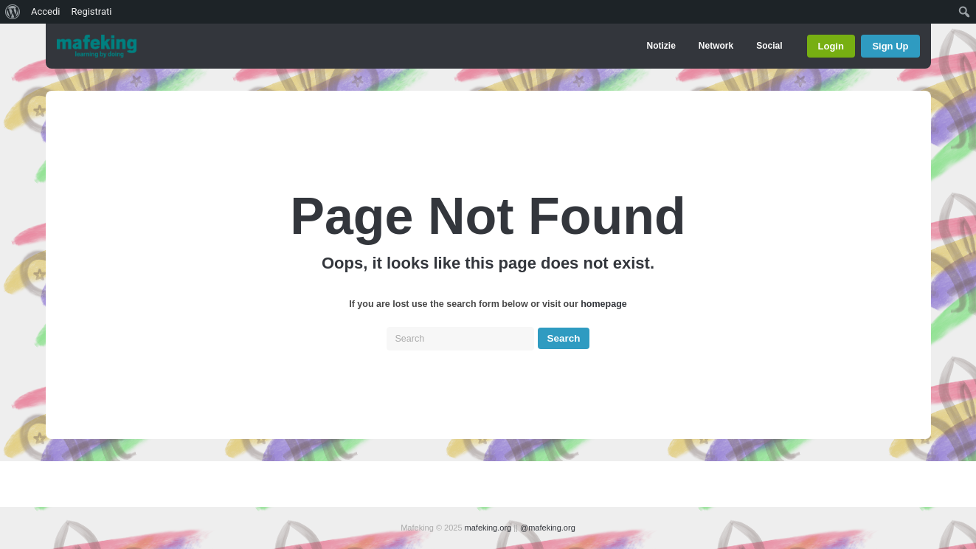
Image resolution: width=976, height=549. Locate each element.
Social (769, 46)
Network (716, 46)
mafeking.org (488, 527)
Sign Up (890, 46)
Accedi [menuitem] (45, 11)
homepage (604, 304)
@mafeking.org (547, 527)
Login (831, 46)
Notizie (660, 46)
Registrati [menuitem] (91, 11)
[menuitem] (13, 12)
